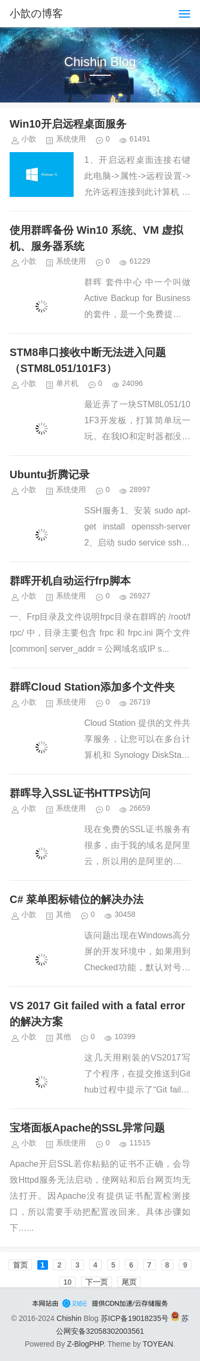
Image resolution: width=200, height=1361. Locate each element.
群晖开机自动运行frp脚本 (70, 581)
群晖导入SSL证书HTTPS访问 (80, 793)
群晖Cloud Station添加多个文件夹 (92, 687)
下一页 (96, 1282)
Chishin (69, 1318)
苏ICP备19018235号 (135, 1318)
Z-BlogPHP (85, 1344)
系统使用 (71, 138)
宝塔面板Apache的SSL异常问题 (87, 1128)
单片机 (67, 383)
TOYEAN (157, 1344)
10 (67, 1282)
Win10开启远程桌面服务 (68, 124)
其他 (63, 914)
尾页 (129, 1282)
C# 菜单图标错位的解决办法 (76, 899)
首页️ (20, 1265)
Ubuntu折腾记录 (50, 474)
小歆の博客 (36, 13)
